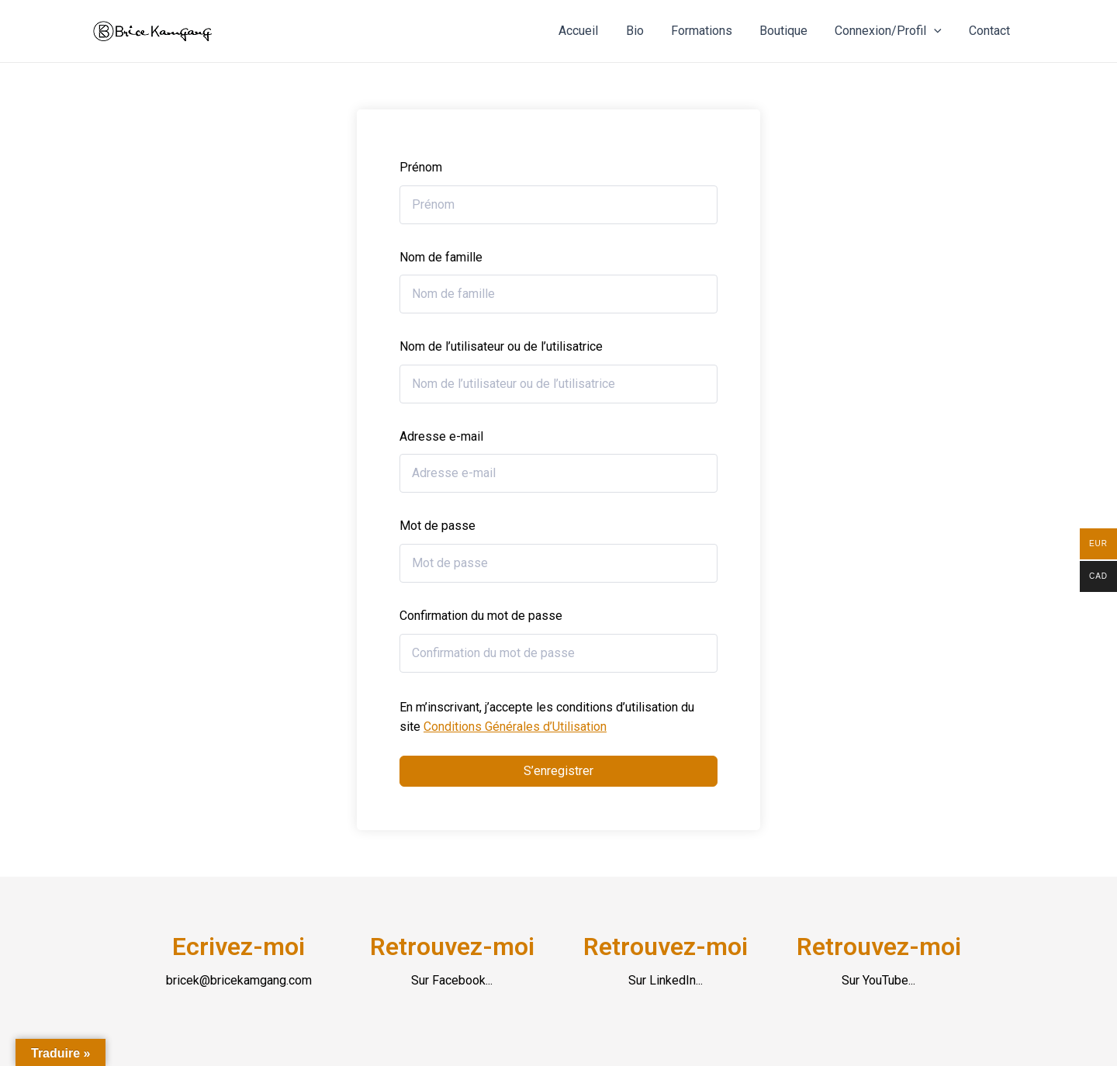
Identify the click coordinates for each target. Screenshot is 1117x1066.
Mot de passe (437, 525)
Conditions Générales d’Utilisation (515, 726)
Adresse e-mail (441, 436)
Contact (991, 30)
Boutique (790, 30)
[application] (938, 31)
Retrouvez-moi (452, 946)
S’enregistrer (558, 770)
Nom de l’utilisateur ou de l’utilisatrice (501, 346)
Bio (646, 30)
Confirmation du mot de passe (480, 615)
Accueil (592, 30)
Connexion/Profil (892, 31)
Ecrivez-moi (238, 946)
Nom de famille (440, 257)
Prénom (420, 167)
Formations (710, 30)
